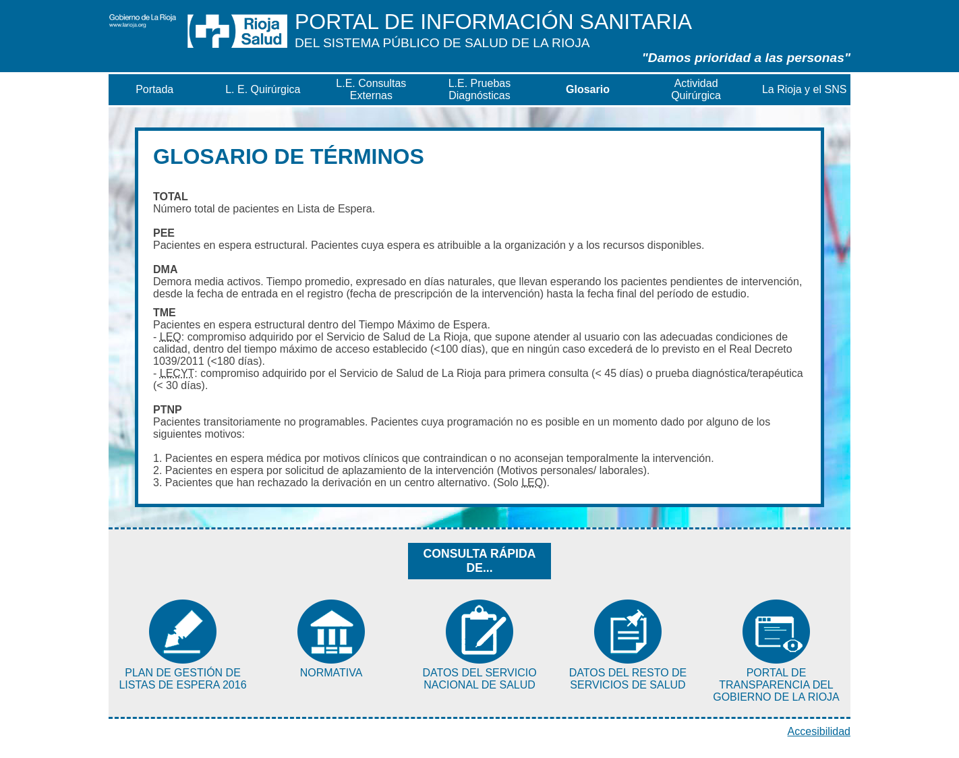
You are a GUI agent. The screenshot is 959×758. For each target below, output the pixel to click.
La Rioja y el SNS (804, 89)
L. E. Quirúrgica (262, 89)
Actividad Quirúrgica (696, 89)
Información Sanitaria (493, 29)
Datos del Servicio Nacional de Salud (479, 679)
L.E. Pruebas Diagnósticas (479, 89)
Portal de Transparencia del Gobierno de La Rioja (776, 685)
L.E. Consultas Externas (371, 89)
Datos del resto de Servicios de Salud (628, 679)
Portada (154, 89)
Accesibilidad (819, 731)
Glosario (588, 89)
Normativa (331, 672)
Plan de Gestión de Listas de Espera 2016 (182, 679)
